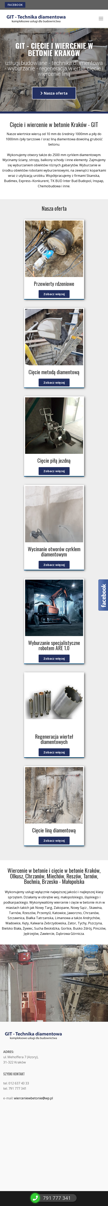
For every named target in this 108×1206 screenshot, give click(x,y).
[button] (54, 93)
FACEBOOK (15, 5)
